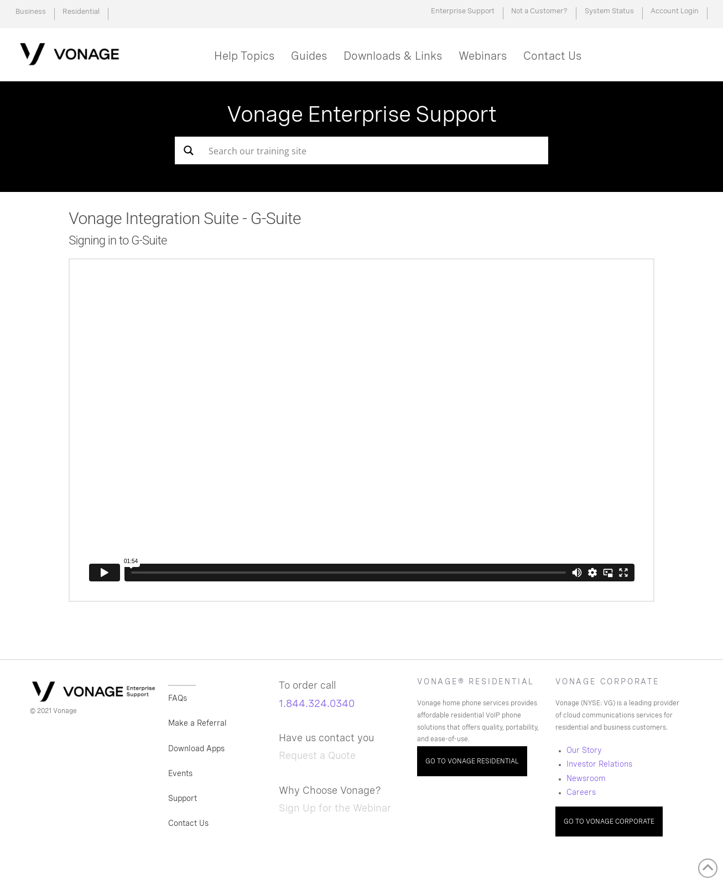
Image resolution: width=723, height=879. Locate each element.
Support (182, 798)
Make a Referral (197, 723)
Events (180, 773)
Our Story (584, 750)
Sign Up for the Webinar (335, 808)
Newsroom (586, 778)
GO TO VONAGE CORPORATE (609, 821)
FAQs (177, 698)
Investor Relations (599, 764)
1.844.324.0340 (317, 703)
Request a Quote (317, 755)
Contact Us (188, 823)
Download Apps (196, 748)
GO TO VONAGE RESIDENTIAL (472, 761)
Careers (581, 792)
